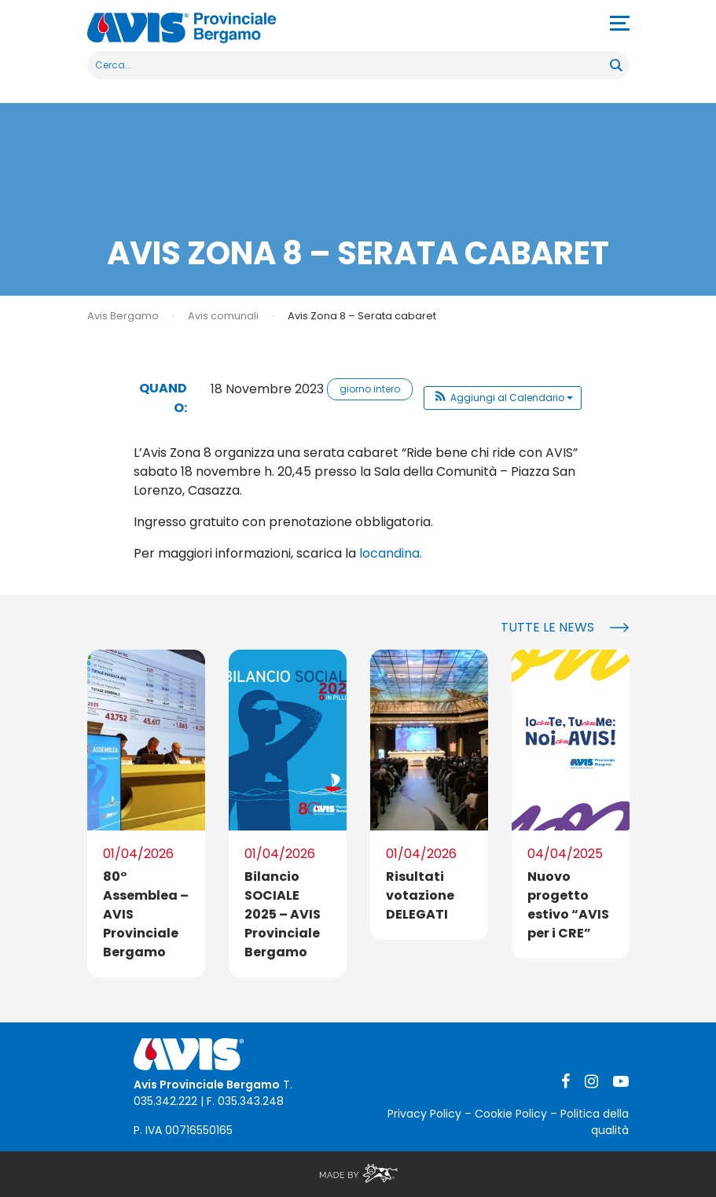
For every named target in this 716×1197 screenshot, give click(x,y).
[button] (502, 398)
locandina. (390, 553)
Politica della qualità (594, 1122)
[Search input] (349, 65)
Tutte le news (547, 627)
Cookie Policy (511, 1113)
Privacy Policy (424, 1113)
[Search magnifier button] (615, 65)
